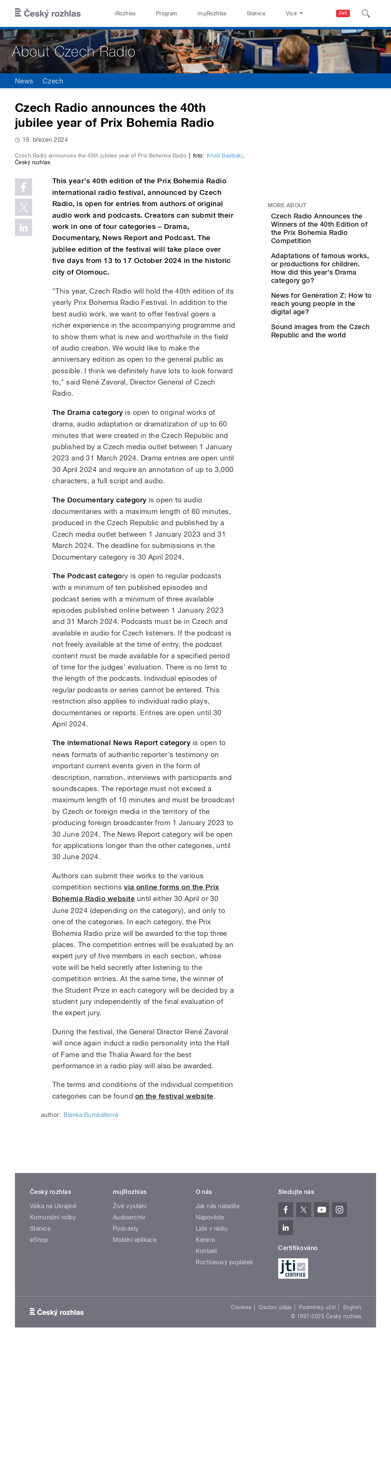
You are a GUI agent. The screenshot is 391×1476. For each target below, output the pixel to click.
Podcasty (126, 1359)
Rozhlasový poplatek (224, 1392)
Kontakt (206, 1381)
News (24, 81)
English (352, 1438)
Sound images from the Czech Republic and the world (340, 388)
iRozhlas (121, 13)
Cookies (241, 1438)
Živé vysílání (129, 1336)
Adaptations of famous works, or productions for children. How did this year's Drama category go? (341, 292)
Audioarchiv (129, 1347)
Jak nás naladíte (218, 1336)
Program (154, 13)
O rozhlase (263, 13)
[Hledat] (366, 13)
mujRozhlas (192, 13)
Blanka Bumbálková (90, 1245)
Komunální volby (53, 1347)
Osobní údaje (275, 1438)
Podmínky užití (317, 1438)
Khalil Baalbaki (224, 286)
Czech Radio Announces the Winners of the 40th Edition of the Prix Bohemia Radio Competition (344, 236)
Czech (53, 81)
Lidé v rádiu (212, 1359)
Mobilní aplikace (135, 1370)
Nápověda (210, 1347)
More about (287, 205)
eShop (39, 1370)
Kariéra (205, 1370)
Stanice (228, 13)
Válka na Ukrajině (53, 1336)
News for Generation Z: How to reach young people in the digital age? (343, 344)
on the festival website (174, 1226)
